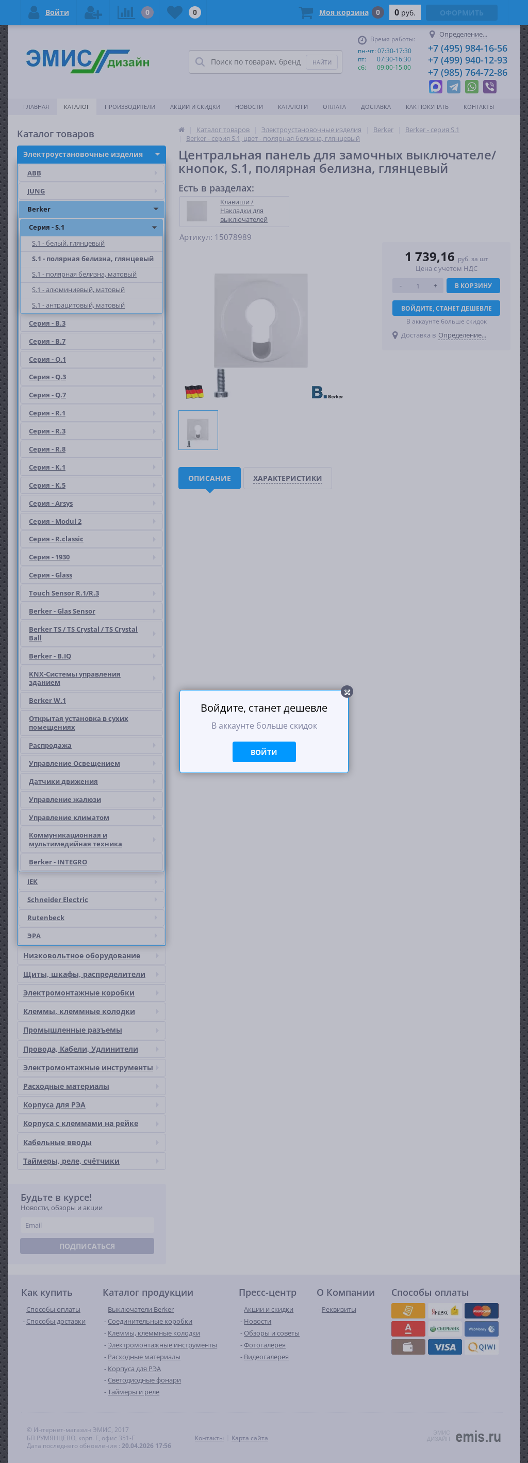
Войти (264, 752)
